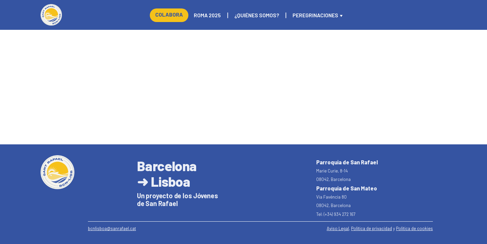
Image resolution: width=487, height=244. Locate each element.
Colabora (169, 14)
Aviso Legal (338, 228)
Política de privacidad (371, 228)
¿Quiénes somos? (256, 15)
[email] (112, 228)
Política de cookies (414, 228)
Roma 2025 (207, 15)
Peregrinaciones (315, 15)
